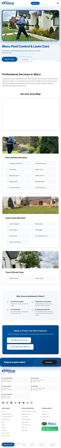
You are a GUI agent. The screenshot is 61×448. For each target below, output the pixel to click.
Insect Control (39, 278)
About (3, 425)
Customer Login (6, 435)
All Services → (25, 430)
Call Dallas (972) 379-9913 (18, 340)
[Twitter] (15, 402)
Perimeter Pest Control (16, 163)
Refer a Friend (5, 433)
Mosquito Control (14, 175)
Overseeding (38, 230)
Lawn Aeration (14, 230)
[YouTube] (23, 402)
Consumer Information (41, 444)
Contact (4, 430)
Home (3, 411)
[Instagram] (7, 402)
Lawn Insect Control (15, 242)
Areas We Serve (6, 419)
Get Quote (49, 362)
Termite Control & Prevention (29, 411)
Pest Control (25, 416)
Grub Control (13, 236)
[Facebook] (3, 402)
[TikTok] (27, 402)
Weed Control (39, 224)
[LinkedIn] (11, 402)
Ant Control (13, 169)
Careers (4, 427)
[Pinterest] (19, 402)
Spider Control (39, 169)
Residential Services (7, 414)
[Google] (31, 402)
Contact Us (35, 3)
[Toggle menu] (57, 3)
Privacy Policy (24, 444)
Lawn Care (24, 427)
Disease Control (14, 278)
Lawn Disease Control (41, 236)
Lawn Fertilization (14, 224)
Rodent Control (14, 181)
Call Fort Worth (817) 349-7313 (20, 347)
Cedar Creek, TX (46, 416)
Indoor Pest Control (40, 163)
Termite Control (39, 175)
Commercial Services (7, 416)
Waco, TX (44, 419)
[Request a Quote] (8, 444)
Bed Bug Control (39, 181)
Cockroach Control (15, 187)
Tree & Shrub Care (26, 425)
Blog (3, 422)
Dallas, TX (44, 411)
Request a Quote (9, 59)
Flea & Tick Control (40, 187)
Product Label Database (53, 444)
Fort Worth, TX (45, 414)
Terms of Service (32, 444)
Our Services (25, 59)
